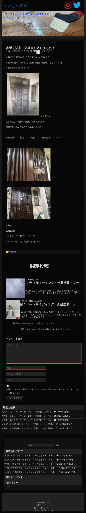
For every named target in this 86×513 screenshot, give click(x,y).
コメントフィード (41, 508)
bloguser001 (35, 279)
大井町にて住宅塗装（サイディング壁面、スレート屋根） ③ (30, 428)
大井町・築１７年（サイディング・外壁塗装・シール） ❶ (29, 420)
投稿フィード (41, 505)
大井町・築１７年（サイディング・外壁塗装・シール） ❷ (29, 416)
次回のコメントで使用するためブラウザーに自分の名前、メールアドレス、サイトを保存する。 (42, 391)
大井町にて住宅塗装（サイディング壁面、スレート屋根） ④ (30, 424)
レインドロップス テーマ (43, 510)
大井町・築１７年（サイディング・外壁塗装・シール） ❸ (29, 412)
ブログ (7, 487)
